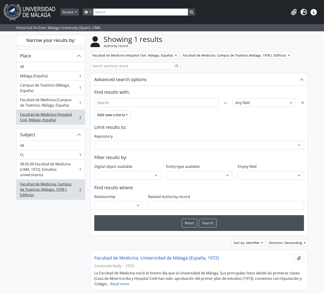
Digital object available (113, 166)
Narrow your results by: (50, 40)
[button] (294, 12)
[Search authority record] (131, 65)
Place (25, 56)
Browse (68, 12)
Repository (103, 136)
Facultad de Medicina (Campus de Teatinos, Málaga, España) (50, 102)
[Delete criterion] (302, 102)
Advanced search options (120, 79)
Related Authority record (169, 196)
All (22, 66)
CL (50, 156)
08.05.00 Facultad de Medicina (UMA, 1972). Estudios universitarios (50, 169)
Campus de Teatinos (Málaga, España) (50, 88)
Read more (119, 283)
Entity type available (183, 166)
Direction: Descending (286, 243)
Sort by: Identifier (247, 243)
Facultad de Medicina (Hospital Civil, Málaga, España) (50, 117)
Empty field (247, 166)
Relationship (104, 196)
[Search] (140, 12)
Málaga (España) (50, 77)
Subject (27, 135)
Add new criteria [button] (111, 114)
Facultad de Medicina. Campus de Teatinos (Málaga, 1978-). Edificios (50, 189)
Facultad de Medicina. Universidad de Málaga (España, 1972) (156, 258)
